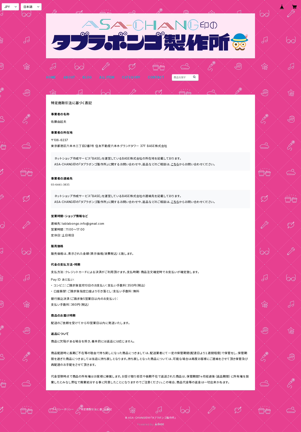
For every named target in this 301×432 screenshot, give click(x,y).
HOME (51, 77)
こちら (175, 164)
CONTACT (156, 77)
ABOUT (69, 77)
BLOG (87, 77)
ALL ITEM (106, 77)
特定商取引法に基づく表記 (96, 409)
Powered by (150, 424)
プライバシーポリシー (61, 409)
